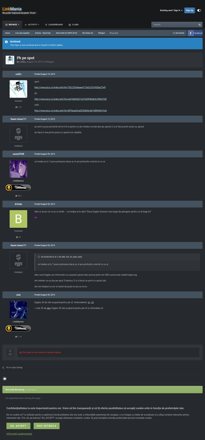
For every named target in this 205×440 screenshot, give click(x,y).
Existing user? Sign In (171, 10)
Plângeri (50, 62)
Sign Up (189, 10)
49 (18, 237)
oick (18, 295)
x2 (92, 302)
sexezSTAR (18, 154)
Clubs (75, 24)
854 (18, 196)
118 (18, 107)
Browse (13, 24)
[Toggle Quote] (39, 256)
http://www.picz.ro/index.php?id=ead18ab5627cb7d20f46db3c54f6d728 (70, 99)
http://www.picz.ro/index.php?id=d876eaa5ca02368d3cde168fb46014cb (70, 110)
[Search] (166, 25)
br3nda (18, 204)
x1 (89, 302)
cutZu (23, 62)
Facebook (198, 33)
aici (48, 308)
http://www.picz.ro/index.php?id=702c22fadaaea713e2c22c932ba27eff (70, 87)
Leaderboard (55, 24)
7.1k (18, 336)
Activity (33, 24)
